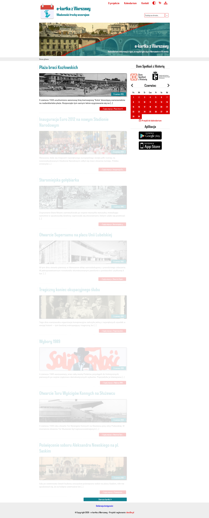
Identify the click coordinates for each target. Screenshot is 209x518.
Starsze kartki (105, 499)
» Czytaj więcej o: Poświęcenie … (113, 492)
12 (155, 102)
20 (161, 107)
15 (133, 107)
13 (161, 102)
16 (139, 107)
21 (167, 107)
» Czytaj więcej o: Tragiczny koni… (112, 331)
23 (139, 112)
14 (167, 102)
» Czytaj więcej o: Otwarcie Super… (112, 279)
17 (144, 107)
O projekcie (113, 3)
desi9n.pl (130, 512)
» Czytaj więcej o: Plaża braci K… (113, 109)
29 (133, 116)
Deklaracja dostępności (104, 506)
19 (155, 107)
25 (150, 112)
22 (133, 112)
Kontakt (145, 3)
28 (167, 112)
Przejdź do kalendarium (150, 120)
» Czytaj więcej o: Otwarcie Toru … (112, 434)
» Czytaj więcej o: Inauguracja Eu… (112, 169)
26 (156, 112)
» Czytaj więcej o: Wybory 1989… (113, 383)
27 (161, 112)
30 (139, 116)
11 (150, 102)
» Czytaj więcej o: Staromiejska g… (112, 224)
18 (150, 107)
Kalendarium (130, 3)
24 (144, 112)
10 (144, 102)
